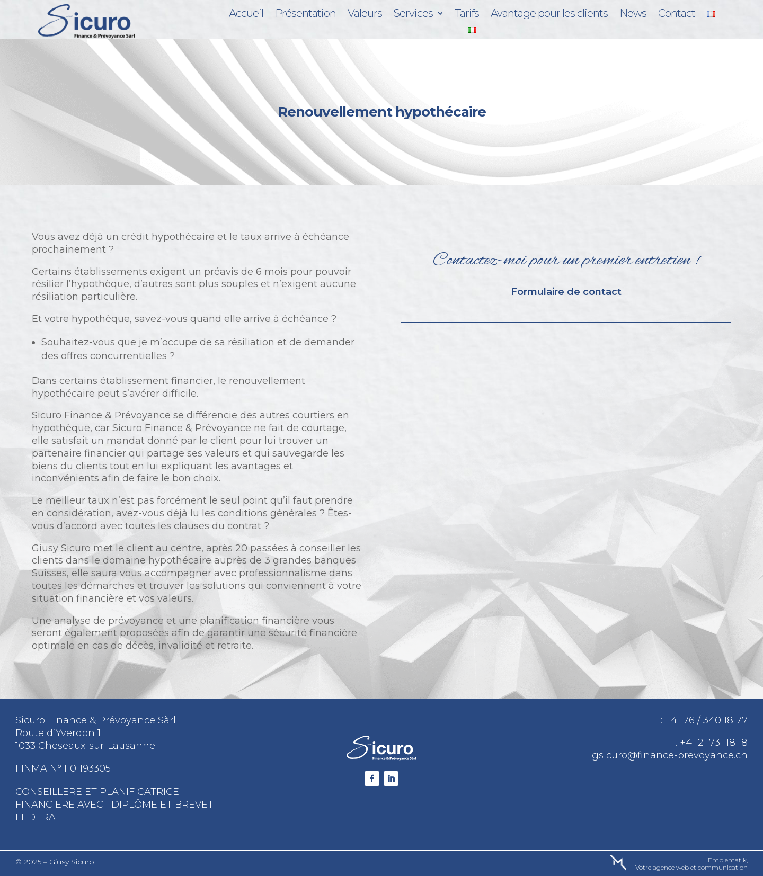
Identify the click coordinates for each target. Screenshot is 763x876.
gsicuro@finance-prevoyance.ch (670, 755)
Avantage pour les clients (549, 15)
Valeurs (365, 15)
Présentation (305, 15)
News (632, 15)
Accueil (246, 15)
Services (413, 15)
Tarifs (467, 15)
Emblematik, (728, 860)
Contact (676, 15)
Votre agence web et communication (691, 867)
